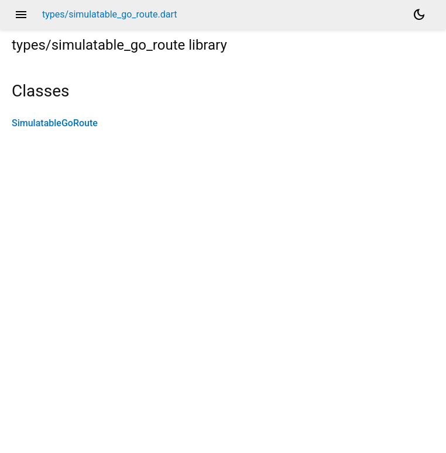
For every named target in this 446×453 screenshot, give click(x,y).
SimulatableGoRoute (55, 123)
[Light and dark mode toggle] (419, 14)
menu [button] (21, 15)
